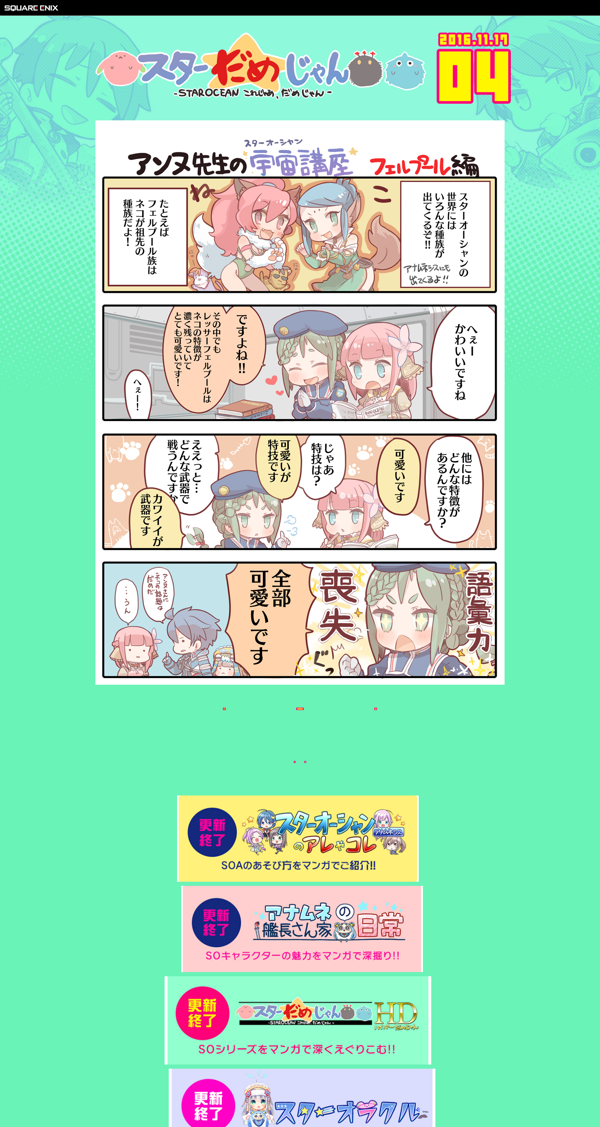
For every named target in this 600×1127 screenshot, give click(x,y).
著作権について (246, 1098)
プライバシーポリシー (298, 1098)
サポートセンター (352, 1098)
